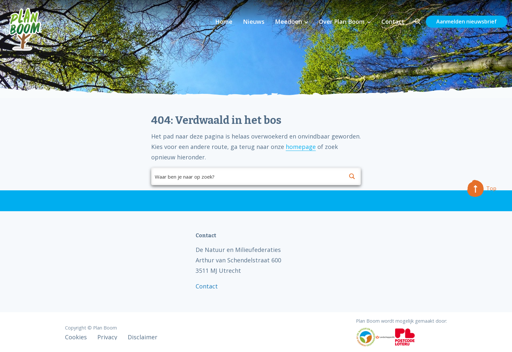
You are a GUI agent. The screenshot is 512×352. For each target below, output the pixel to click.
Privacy (107, 337)
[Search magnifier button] (352, 176)
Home (223, 21)
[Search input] (247, 176)
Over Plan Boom (342, 21)
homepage (301, 147)
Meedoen (288, 21)
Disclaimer (142, 337)
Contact (392, 21)
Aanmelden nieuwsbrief (466, 21)
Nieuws (253, 21)
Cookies (76, 337)
